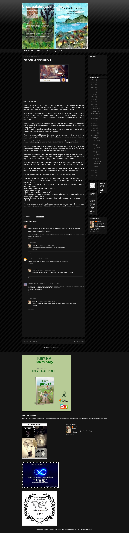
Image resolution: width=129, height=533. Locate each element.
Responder (30, 238)
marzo (95, 130)
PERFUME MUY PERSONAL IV (97, 140)
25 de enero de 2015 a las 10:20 (43, 226)
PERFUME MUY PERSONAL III (97, 146)
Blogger (90, 529)
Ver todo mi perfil (94, 231)
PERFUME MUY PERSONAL (97, 159)
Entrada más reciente (30, 341)
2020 (92, 94)
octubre (95, 113)
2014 (92, 170)
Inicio (55, 341)
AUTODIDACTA (28, 51)
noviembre (96, 111)
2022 (92, 89)
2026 (92, 80)
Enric (29, 259)
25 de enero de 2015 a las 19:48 (52, 283)
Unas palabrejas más (39, 7)
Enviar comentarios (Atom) (57, 347)
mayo (94, 125)
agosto (95, 118)
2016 (92, 104)
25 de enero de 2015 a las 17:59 (39, 259)
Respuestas (32, 242)
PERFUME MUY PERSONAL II (97, 153)
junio (94, 123)
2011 (92, 177)
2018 (92, 99)
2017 (92, 101)
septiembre (96, 116)
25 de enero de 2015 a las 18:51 (46, 245)
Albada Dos (31, 226)
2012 (92, 175)
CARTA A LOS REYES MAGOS (96, 165)
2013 (92, 172)
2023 (92, 87)
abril (94, 128)
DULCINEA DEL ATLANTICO (35, 283)
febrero (95, 133)
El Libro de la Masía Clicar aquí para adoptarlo (50, 51)
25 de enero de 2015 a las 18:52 (46, 270)
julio (94, 120)
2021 (92, 92)
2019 (92, 97)
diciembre (96, 108)
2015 (92, 106)
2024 (92, 84)
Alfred (33, 245)
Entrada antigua (79, 341)
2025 (92, 82)
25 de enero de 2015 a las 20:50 (46, 301)
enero (94, 135)
